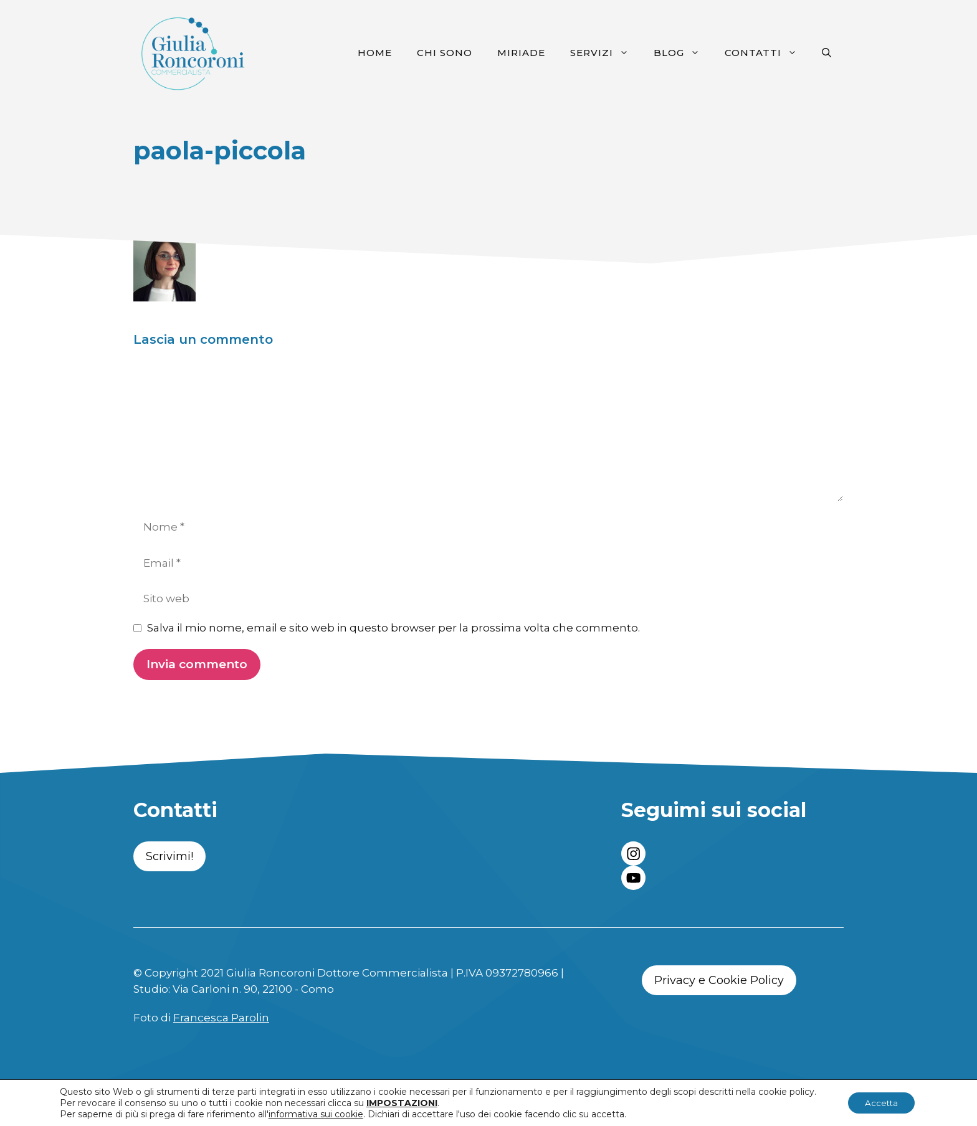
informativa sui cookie (313, 1114)
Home (375, 53)
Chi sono (444, 53)
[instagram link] (633, 853)
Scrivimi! (169, 856)
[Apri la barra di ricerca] (826, 53)
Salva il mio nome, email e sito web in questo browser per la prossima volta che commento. (393, 628)
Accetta (881, 1103)
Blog (683, 53)
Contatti (767, 53)
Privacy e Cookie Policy (719, 980)
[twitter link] (633, 878)
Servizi (605, 53)
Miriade (521, 53)
